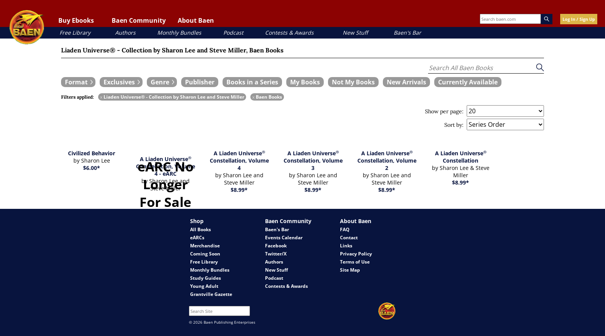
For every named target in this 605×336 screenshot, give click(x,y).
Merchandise (205, 245)
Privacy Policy (356, 253)
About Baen (196, 20)
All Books (200, 229)
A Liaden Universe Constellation (460, 157)
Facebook (276, 245)
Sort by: (454, 124)
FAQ (345, 229)
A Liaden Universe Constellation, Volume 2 (386, 160)
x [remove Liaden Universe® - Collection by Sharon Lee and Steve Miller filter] (101, 97)
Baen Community (139, 20)
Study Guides (205, 278)
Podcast (233, 32)
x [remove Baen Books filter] (253, 97)
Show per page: (444, 111)
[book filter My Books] (305, 82)
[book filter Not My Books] (353, 82)
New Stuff (355, 32)
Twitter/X (276, 253)
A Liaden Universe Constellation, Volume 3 (313, 160)
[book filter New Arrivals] (406, 82)
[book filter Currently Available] (467, 82)
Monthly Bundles (179, 32)
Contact (349, 237)
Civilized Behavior (91, 153)
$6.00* (91, 167)
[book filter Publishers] (199, 82)
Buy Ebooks (76, 20)
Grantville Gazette (211, 294)
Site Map (350, 270)
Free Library (74, 32)
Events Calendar (283, 237)
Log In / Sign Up (579, 19)
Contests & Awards (289, 32)
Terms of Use (355, 262)
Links (346, 245)
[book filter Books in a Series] (252, 82)
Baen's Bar (407, 32)
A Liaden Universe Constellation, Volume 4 (239, 160)
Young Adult (204, 286)
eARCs (197, 237)
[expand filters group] (78, 82)
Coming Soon (205, 253)
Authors (125, 32)
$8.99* (239, 189)
